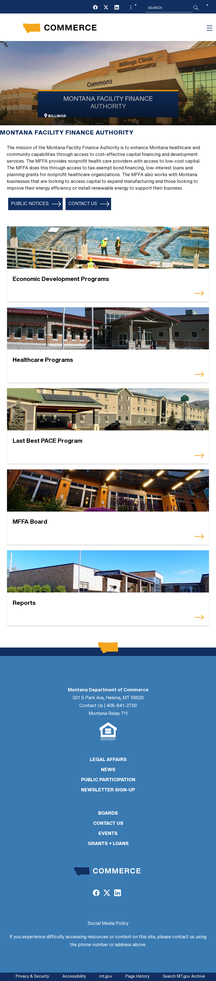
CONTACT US (108, 823)
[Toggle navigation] (209, 28)
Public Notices (30, 204)
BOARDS (108, 813)
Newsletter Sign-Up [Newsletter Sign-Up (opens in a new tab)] (108, 790)
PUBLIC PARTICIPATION (108, 780)
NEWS (108, 770)
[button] (132, 7)
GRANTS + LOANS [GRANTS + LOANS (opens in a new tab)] (108, 844)
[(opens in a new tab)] (95, 8)
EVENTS (108, 834)
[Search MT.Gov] (169, 7)
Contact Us (82, 204)
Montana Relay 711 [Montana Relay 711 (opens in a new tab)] (108, 714)
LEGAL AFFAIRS (108, 760)
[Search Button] (195, 8)
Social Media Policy (108, 923)
